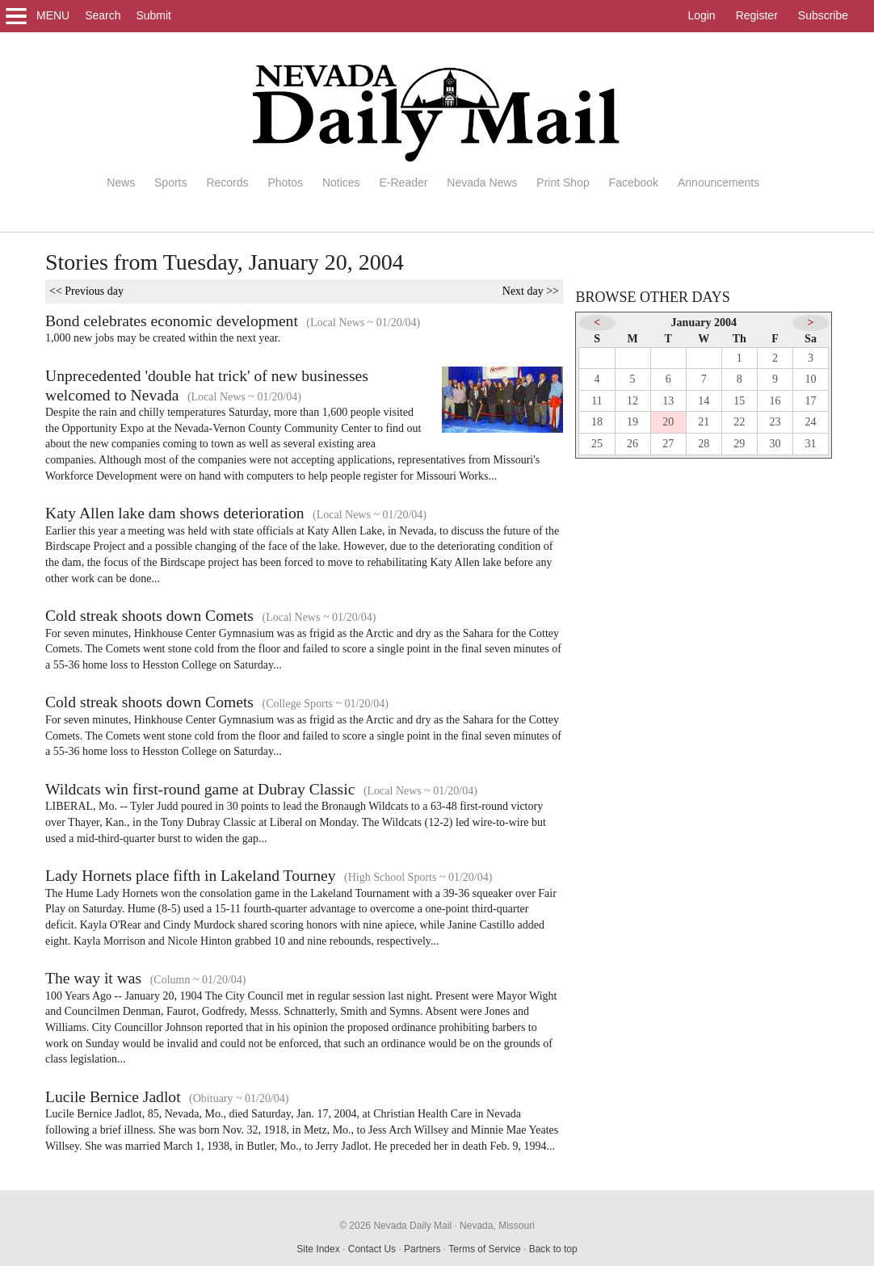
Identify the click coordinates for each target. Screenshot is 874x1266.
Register (757, 15)
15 (739, 401)
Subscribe (823, 15)
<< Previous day (86, 291)
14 (703, 401)
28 (703, 444)
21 (703, 422)
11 (596, 401)
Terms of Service (484, 1249)
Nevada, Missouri (497, 1225)
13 (668, 401)
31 (811, 444)
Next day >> (530, 291)
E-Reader (403, 182)
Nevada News (482, 182)
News (121, 182)
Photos (285, 182)
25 (597, 444)
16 (774, 401)
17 (811, 401)
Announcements (718, 182)
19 (632, 422)
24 (811, 422)
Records (227, 182)
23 (774, 422)
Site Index (317, 1249)
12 (632, 401)
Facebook (633, 182)
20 (668, 422)
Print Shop (562, 182)
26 (632, 444)
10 (811, 379)
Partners (422, 1249)
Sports (170, 182)
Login (701, 15)
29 (739, 444)
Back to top (553, 1249)
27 (668, 444)
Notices (341, 182)
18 (597, 422)
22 (739, 422)
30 (774, 444)
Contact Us (372, 1249)
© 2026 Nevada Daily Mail (395, 1225)
